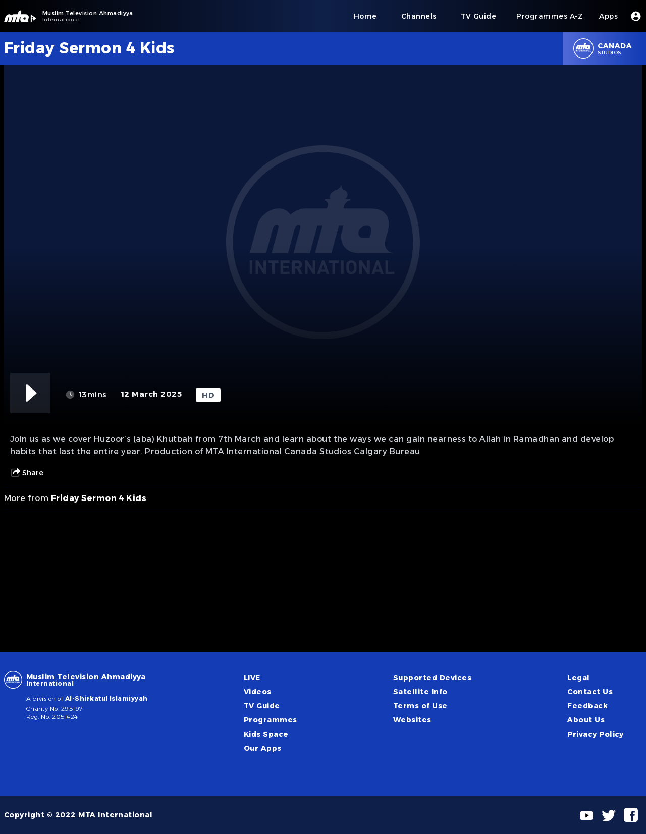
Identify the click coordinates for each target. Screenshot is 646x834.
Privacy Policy (595, 734)
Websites (412, 720)
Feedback (587, 705)
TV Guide (262, 705)
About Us (586, 720)
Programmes (270, 720)
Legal (578, 677)
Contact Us (590, 691)
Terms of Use (420, 705)
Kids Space (266, 734)
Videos (258, 691)
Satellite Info (420, 691)
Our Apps (263, 748)
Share (26, 473)
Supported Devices (432, 677)
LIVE (252, 677)
